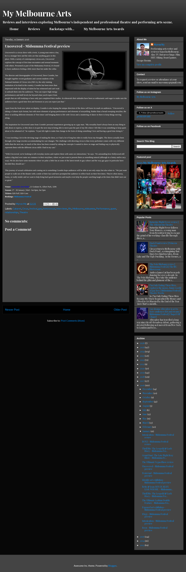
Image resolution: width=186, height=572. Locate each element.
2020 (142, 368)
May (145, 418)
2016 (142, 385)
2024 (142, 351)
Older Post (120, 309)
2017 (142, 381)
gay (40, 208)
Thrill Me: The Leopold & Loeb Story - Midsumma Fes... (157, 450)
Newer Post (12, 309)
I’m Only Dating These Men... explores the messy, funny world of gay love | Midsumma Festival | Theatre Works (165, 289)
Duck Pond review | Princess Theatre (163, 244)
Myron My (159, 44)
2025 (142, 347)
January (147, 431)
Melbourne (78, 208)
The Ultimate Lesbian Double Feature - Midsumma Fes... (156, 501)
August (146, 405)
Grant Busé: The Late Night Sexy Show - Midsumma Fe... (157, 456)
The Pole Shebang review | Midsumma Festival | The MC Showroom (163, 267)
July (145, 410)
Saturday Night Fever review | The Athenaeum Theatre (164, 223)
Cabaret (17, 208)
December (148, 389)
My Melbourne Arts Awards (104, 29)
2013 (142, 545)
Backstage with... (61, 29)
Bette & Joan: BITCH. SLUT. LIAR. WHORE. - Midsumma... (157, 488)
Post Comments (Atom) (73, 320)
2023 (142, 355)
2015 (142, 536)
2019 (142, 372)
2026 (142, 343)
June (145, 414)
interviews (61, 208)
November (148, 393)
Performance (103, 208)
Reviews (34, 29)
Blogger (112, 565)
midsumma (90, 208)
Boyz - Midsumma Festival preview (154, 529)
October (147, 397)
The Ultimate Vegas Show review (158, 462)
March (146, 422)
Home (14, 29)
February (147, 426)
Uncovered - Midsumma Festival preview (157, 467)
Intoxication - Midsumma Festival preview (158, 522)
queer (113, 208)
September (148, 401)
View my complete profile (149, 64)
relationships (11, 212)
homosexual (49, 208)
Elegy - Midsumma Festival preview (155, 515)
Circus (25, 208)
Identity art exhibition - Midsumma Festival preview (156, 481)
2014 (142, 540)
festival (33, 208)
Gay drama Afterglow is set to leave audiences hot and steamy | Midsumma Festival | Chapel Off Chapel (165, 312)
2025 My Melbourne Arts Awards (156, 162)
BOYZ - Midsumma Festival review (155, 443)
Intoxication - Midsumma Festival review (158, 436)
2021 (142, 364)
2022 (142, 360)
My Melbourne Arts (36, 13)
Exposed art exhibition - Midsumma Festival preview (156, 508)
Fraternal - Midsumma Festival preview (157, 474)
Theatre (23, 212)
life (69, 208)
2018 (142, 376)
